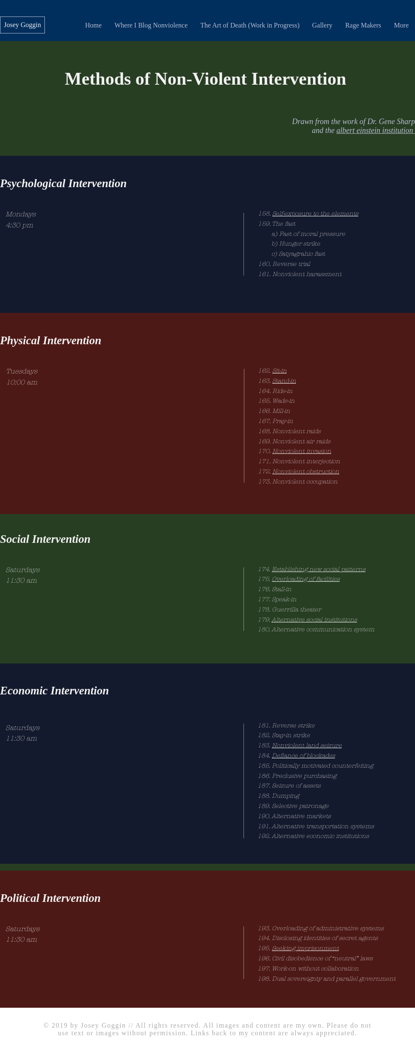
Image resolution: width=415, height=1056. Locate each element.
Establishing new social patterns (318, 569)
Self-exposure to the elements (315, 213)
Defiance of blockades (303, 755)
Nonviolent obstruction (305, 471)
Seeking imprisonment (305, 948)
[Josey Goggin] (22, 25)
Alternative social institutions (314, 619)
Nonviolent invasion (301, 451)
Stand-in (284, 380)
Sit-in (279, 370)
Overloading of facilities (306, 579)
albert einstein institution (376, 130)
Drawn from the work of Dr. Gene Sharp (353, 121)
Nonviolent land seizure (307, 745)
